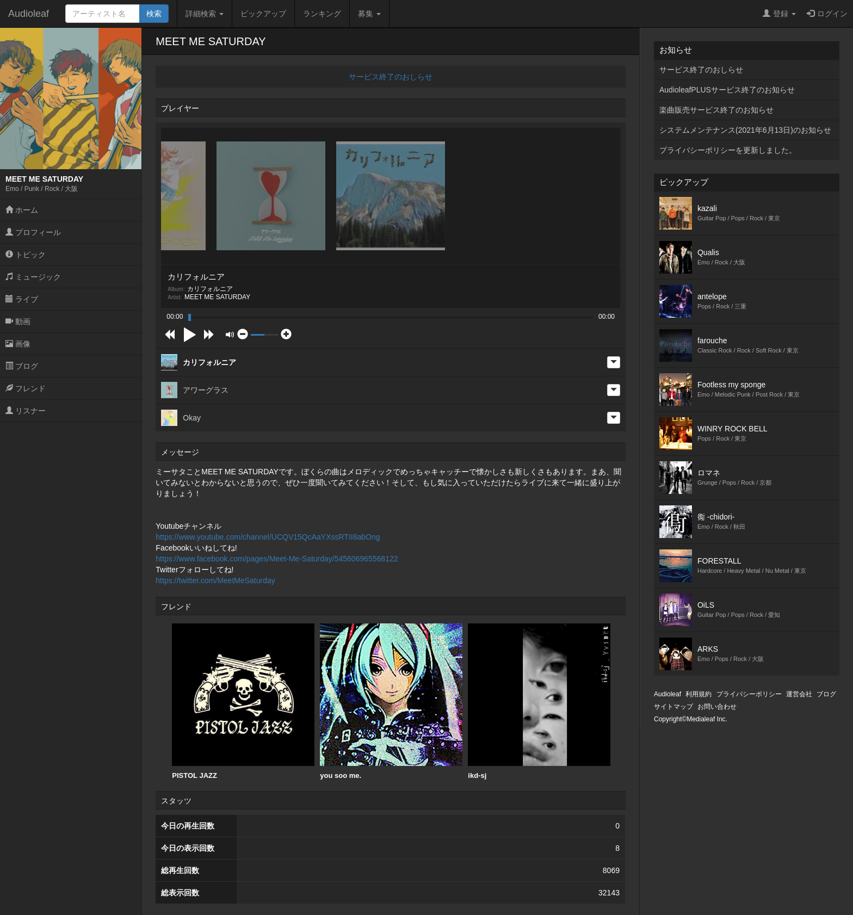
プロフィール (33, 232)
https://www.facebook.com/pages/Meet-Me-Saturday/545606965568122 (277, 558)
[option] (243, 701)
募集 (369, 13)
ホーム (21, 210)
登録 (779, 13)
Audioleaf (28, 13)
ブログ (21, 366)
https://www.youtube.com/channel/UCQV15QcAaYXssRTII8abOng (268, 537)
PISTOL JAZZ (243, 701)
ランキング (322, 13)
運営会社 (799, 694)
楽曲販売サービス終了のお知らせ (716, 110)
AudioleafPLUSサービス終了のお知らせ (727, 89)
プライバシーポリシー (749, 694)
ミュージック (33, 277)
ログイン (827, 13)
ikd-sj (539, 701)
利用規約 (698, 694)
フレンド (25, 388)
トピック (25, 254)
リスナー (25, 410)
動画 (17, 321)
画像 (17, 343)
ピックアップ (263, 13)
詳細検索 (205, 13)
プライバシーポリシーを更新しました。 (727, 150)
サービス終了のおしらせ (390, 76)
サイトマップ (673, 706)
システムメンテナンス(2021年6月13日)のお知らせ (745, 130)
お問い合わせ (717, 706)
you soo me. (391, 701)
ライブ (21, 299)
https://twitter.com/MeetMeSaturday (215, 580)
